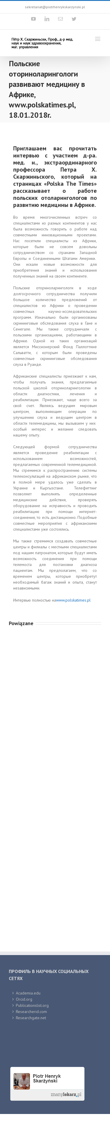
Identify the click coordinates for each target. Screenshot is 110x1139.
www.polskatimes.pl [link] (73, 600)
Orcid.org (24, 999)
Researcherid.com (31, 1011)
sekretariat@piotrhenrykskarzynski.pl (55, 7)
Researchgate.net (31, 1017)
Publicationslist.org (32, 1005)
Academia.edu (28, 993)
